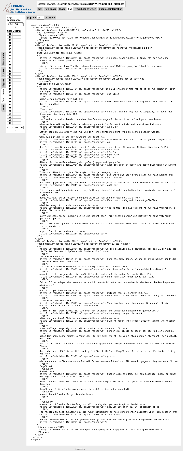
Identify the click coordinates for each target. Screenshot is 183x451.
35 (10, 46)
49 (10, 89)
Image (62, 9)
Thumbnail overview (85, 9)
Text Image (50, 9)
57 (10, 114)
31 (10, 34)
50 (10, 92)
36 (10, 49)
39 (10, 58)
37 (10, 52)
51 (10, 95)
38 (10, 55)
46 (10, 80)
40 (10, 61)
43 (10, 71)
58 (10, 117)
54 (10, 104)
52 (10, 98)
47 (10, 83)
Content (3, 72)
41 (10, 64)
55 (10, 107)
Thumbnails (3, 59)
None (3, 107)
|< (33, 17)
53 (10, 101)
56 (10, 111)
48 (10, 86)
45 (10, 77)
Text (40, 9)
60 (10, 123)
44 (10, 74)
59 (10, 120)
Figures (3, 83)
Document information (110, 9)
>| (54, 17)
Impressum (80, 449)
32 (10, 37)
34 (10, 43)
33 (10, 40)
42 (10, 68)
